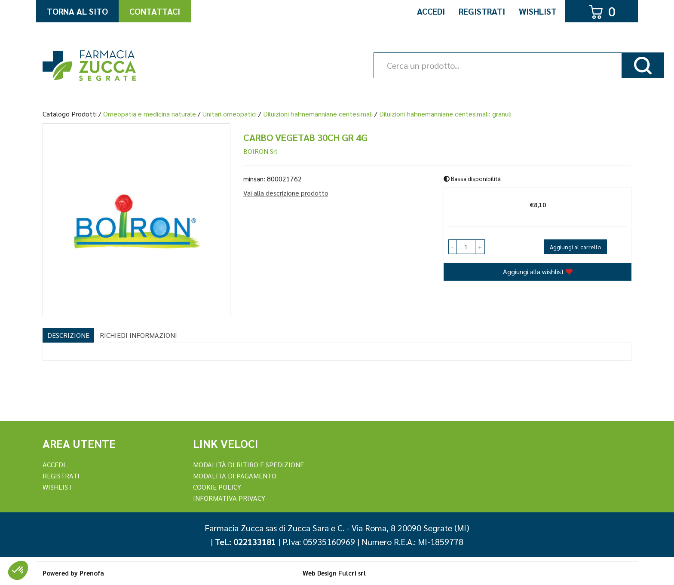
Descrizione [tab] (68, 335)
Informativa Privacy (229, 497)
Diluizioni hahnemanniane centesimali (318, 113)
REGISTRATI (61, 475)
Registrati (482, 11)
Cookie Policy (217, 486)
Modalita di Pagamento (234, 475)
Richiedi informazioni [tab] (138, 335)
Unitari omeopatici (229, 113)
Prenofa (92, 573)
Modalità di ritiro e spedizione (248, 464)
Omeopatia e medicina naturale (149, 113)
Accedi (431, 11)
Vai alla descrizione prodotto (285, 192)
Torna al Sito (77, 11)
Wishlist (538, 11)
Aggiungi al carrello (575, 247)
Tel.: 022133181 (245, 541)
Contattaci (154, 11)
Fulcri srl (352, 573)
